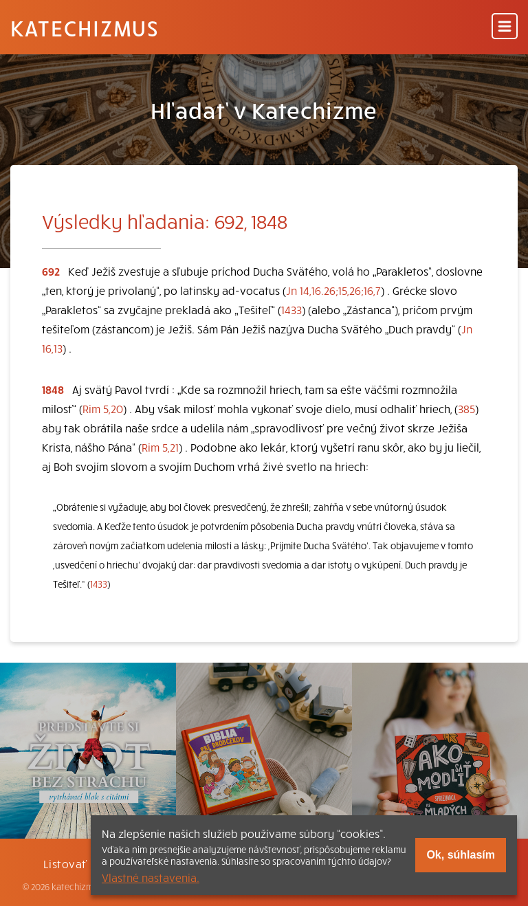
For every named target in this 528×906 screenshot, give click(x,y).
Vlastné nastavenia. (150, 877)
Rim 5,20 (102, 408)
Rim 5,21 (160, 447)
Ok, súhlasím (460, 855)
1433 (291, 309)
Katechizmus (84, 27)
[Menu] (505, 27)
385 (466, 408)
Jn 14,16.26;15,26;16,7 (333, 290)
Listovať (65, 863)
